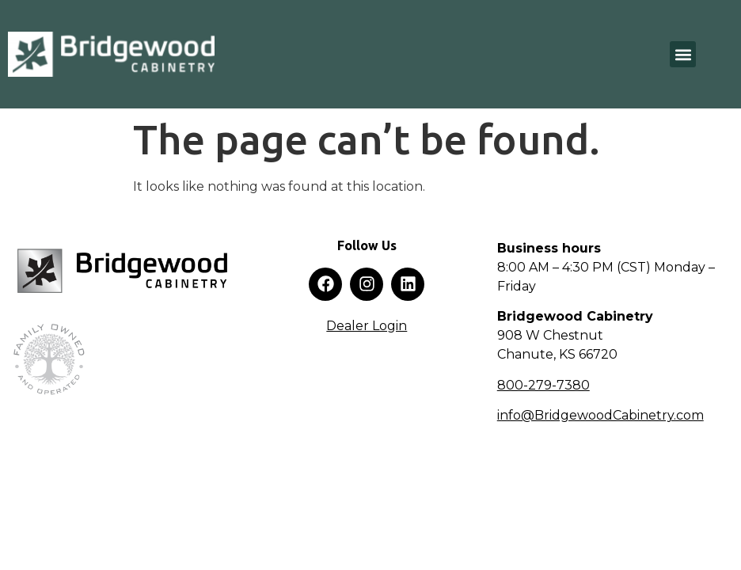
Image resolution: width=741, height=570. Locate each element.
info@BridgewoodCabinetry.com (600, 415)
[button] (683, 54)
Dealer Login (366, 325)
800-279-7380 (543, 385)
